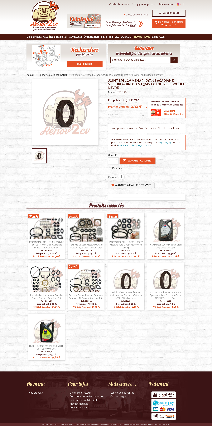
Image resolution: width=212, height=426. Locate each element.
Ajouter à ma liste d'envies (131, 185)
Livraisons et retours (81, 392)
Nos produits (36, 392)
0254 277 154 (165, 142)
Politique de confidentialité (84, 400)
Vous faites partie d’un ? (121, 25)
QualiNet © (147, 424)
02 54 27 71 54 (140, 4)
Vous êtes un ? (120, 22)
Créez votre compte (136, 14)
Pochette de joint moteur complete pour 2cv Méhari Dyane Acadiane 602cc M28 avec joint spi (46, 245)
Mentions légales (79, 403)
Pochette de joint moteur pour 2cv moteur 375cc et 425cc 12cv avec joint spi (126, 245)
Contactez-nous (78, 407)
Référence (113, 92)
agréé (140, 424)
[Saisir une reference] (144, 60)
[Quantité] (111, 161)
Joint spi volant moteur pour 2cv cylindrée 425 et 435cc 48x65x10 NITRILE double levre (126, 295)
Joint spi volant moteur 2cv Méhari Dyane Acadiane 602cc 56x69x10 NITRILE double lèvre (165, 295)
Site (136, 424)
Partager (121, 177)
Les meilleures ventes (122, 392)
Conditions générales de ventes (87, 396)
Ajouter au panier (137, 161)
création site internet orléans (123, 424)
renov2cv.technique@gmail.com (135, 145)
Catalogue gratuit (119, 396)
